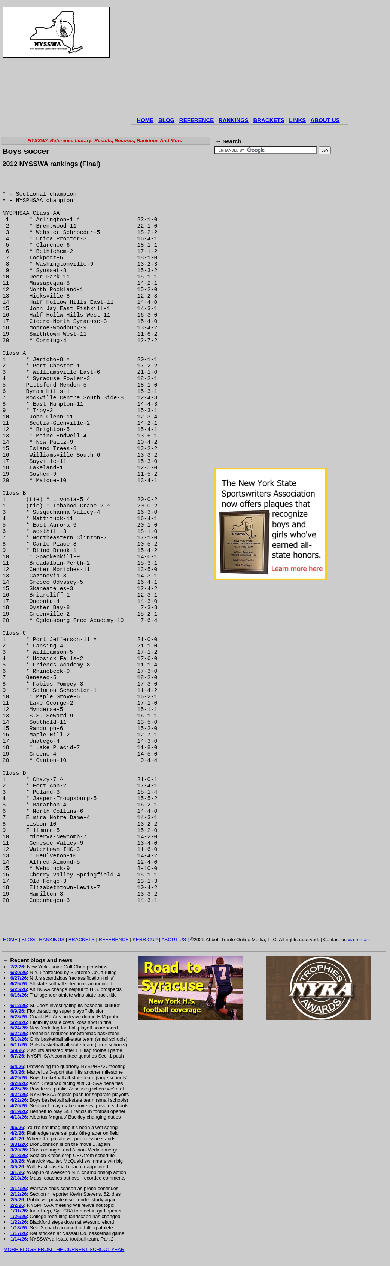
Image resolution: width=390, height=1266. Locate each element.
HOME (145, 120)
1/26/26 (18, 1216)
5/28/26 (18, 1016)
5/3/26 (17, 1072)
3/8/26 (17, 1161)
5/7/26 (17, 1056)
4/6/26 (17, 1127)
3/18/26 (18, 1155)
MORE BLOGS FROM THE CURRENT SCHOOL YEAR (64, 1249)
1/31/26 (18, 1211)
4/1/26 (17, 1138)
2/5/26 (17, 1199)
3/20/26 (18, 1150)
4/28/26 (18, 1083)
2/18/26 (18, 1178)
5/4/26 (17, 1066)
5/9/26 (17, 1050)
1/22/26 (18, 1222)
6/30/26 (18, 972)
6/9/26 (17, 1011)
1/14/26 (18, 1239)
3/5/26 (17, 1166)
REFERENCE (196, 120)
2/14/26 (18, 1188)
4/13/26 (18, 1117)
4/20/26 (18, 1105)
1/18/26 (18, 1227)
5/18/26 (18, 1039)
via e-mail (358, 939)
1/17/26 (18, 1233)
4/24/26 (18, 1094)
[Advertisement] (239, 60)
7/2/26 (17, 967)
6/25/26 (18, 983)
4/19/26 (18, 1111)
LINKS (297, 120)
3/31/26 (18, 1144)
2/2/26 (17, 1205)
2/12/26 (18, 1194)
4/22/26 (18, 1100)
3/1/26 (17, 1172)
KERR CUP (145, 939)
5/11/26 (18, 1044)
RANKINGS (234, 120)
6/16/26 (18, 995)
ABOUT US (324, 120)
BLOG (166, 120)
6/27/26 (18, 978)
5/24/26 (18, 1028)
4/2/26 (17, 1133)
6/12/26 (18, 1005)
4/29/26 (18, 1077)
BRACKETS (268, 120)
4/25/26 (18, 1089)
